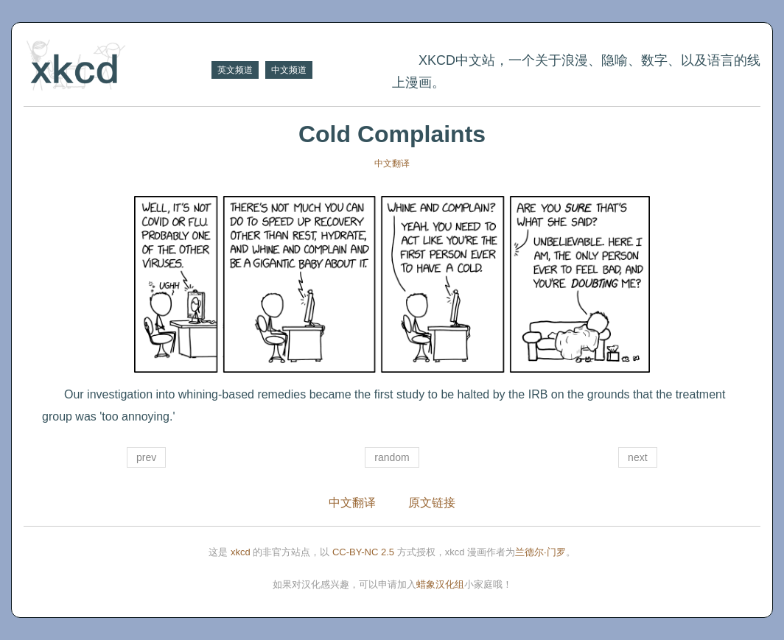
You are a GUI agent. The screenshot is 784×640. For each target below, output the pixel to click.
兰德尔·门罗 (540, 552)
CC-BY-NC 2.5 (363, 552)
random (391, 457)
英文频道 (235, 70)
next (637, 457)
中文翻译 (392, 163)
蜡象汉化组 (440, 584)
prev (146, 457)
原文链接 (431, 502)
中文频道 (289, 70)
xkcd (241, 552)
